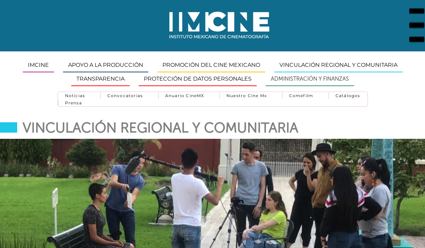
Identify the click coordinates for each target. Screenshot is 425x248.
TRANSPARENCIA (100, 78)
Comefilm (301, 95)
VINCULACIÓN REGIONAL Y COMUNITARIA (338, 65)
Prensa (73, 102)
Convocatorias (125, 95)
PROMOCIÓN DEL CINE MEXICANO (211, 65)
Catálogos (348, 95)
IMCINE (38, 65)
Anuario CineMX (184, 95)
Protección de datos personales (198, 78)
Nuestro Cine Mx (246, 95)
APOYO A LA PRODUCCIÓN (105, 65)
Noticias (75, 95)
